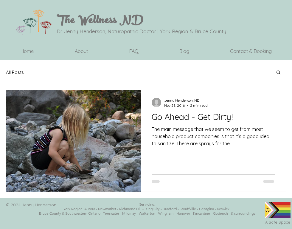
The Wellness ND (100, 21)
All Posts (15, 72)
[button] (81, 51)
